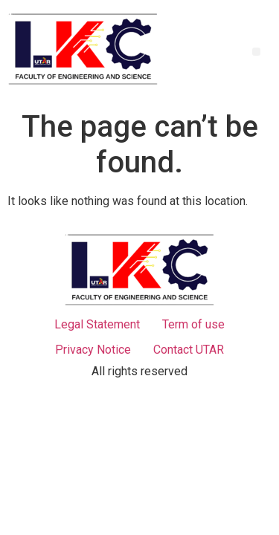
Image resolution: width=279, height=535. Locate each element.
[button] (256, 52)
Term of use (193, 324)
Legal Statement (97, 324)
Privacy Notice (93, 350)
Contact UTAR (188, 350)
